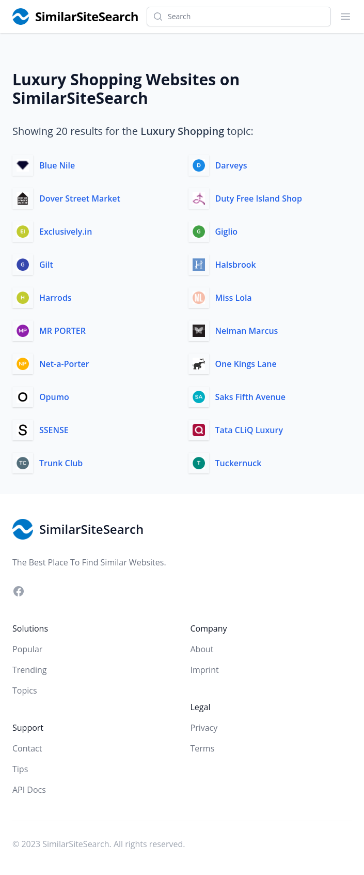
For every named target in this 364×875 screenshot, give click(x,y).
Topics (24, 690)
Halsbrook (235, 264)
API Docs (29, 789)
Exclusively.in (65, 231)
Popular (27, 649)
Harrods (55, 297)
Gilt (46, 264)
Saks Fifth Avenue (250, 397)
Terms (203, 748)
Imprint (205, 670)
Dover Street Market (79, 198)
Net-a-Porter (64, 364)
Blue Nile (57, 165)
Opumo (54, 397)
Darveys (231, 165)
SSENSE (54, 430)
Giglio (226, 231)
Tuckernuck (238, 463)
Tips (20, 769)
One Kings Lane (246, 364)
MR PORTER (62, 330)
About (202, 649)
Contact (27, 748)
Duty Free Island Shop (258, 198)
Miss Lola (233, 297)
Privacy (204, 727)
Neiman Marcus (246, 330)
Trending (29, 670)
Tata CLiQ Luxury (249, 430)
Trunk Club (61, 463)
